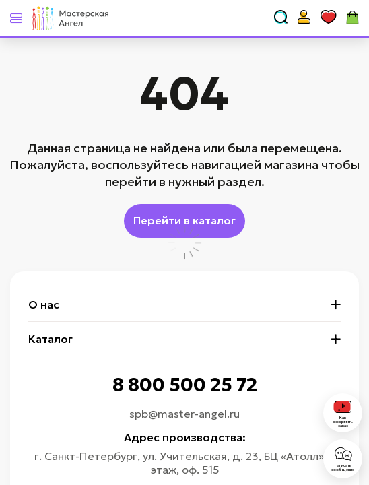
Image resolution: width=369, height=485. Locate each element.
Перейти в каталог (184, 220)
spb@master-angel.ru (184, 413)
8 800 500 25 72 (184, 385)
